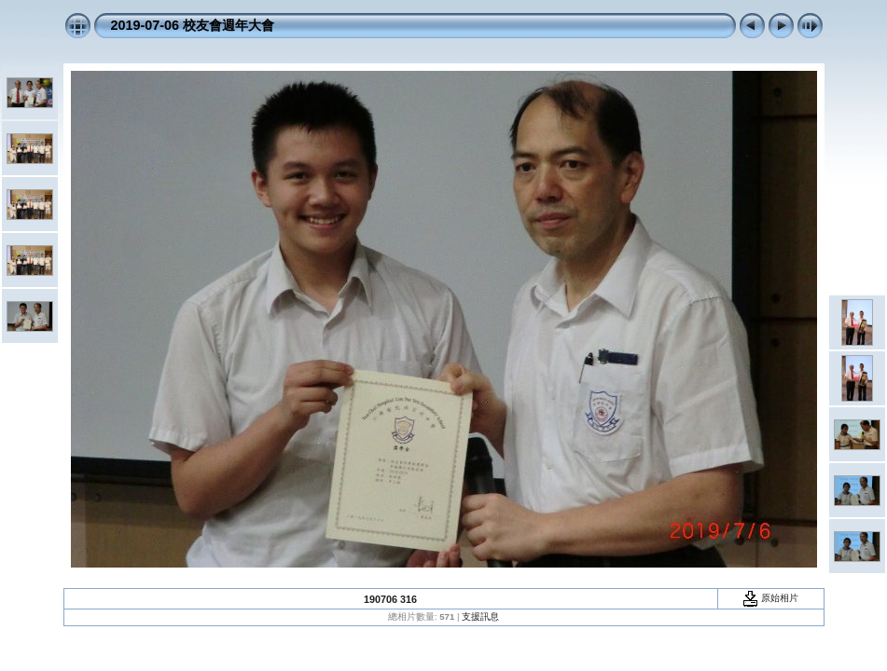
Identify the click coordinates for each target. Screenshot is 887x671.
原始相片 (770, 598)
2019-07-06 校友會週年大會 (193, 25)
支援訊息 (480, 616)
